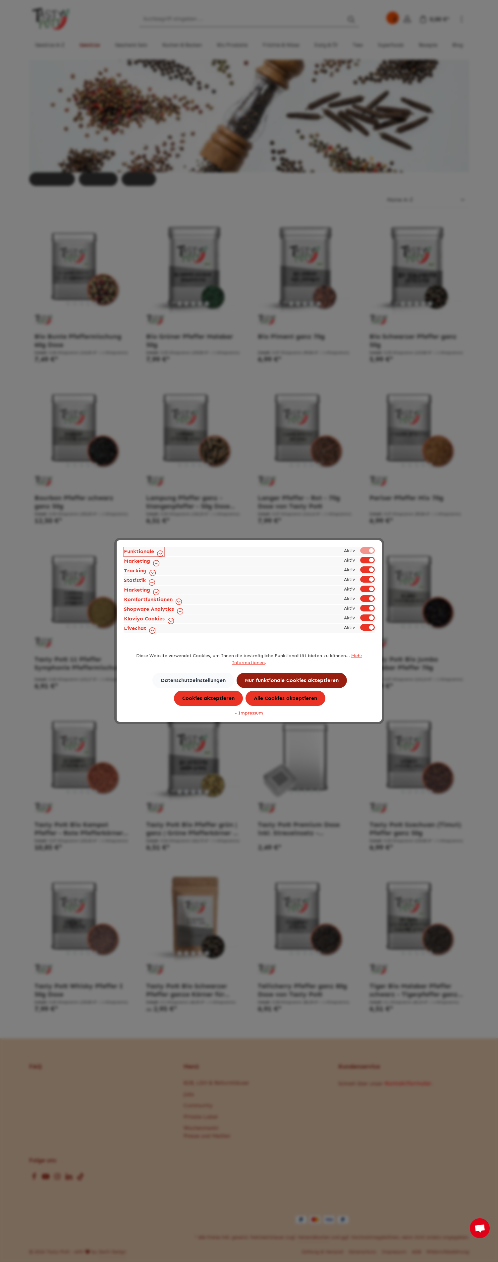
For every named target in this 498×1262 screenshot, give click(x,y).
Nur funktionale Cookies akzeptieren (292, 680)
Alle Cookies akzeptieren (285, 698)
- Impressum (249, 713)
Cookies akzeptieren (208, 698)
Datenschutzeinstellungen (193, 680)
